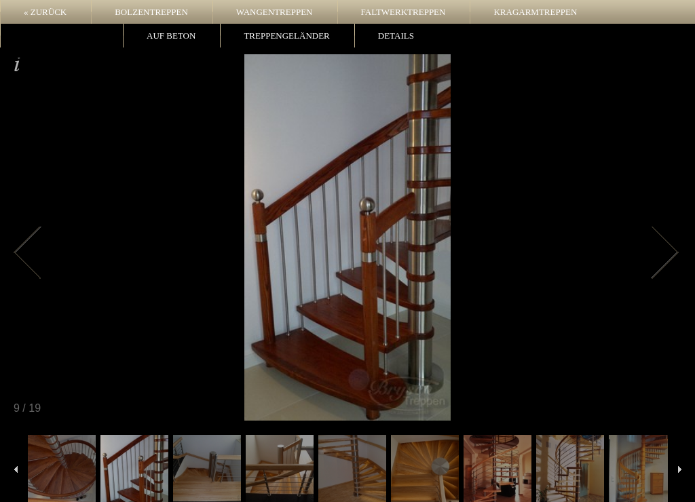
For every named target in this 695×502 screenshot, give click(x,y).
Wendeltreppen (61, 36)
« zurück (45, 12)
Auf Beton (171, 36)
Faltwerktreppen (403, 12)
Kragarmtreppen (535, 12)
